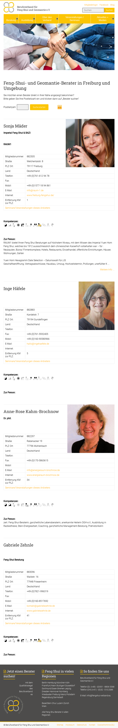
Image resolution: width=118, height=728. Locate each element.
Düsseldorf (70, 685)
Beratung (11, 20)
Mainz (63, 694)
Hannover (54, 691)
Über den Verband (47, 18)
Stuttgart (60, 685)
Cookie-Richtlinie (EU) (106, 725)
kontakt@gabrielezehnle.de (41, 605)
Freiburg (56, 694)
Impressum (70, 725)
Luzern (60, 703)
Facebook (104, 5)
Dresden (45, 691)
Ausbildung (27, 20)
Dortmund (46, 688)
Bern (49, 703)
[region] (59, 46)
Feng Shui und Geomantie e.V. (33, 9)
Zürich (66, 703)
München (61, 682)
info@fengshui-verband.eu (99, 695)
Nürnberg (63, 691)
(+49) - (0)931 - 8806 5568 (102, 687)
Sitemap (60, 725)
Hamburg (51, 682)
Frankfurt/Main (49, 685)
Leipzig (68, 688)
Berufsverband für (27, 6)
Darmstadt (58, 697)
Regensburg (47, 697)
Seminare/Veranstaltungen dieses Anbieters (27, 207)
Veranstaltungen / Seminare (74, 18)
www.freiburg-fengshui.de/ (40, 195)
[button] (8, 46)
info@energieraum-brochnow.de (43, 470)
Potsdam (70, 694)
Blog (112, 5)
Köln (67, 682)
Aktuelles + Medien (102, 18)
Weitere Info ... (107, 269)
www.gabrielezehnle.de (39, 610)
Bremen (60, 688)
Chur (54, 703)
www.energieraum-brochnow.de (43, 475)
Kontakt (92, 725)
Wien (44, 706)
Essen (54, 688)
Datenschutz (82, 725)
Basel (44, 703)
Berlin (44, 682)
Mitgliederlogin (91, 5)
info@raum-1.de (35, 190)
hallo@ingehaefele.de (38, 343)
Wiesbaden (47, 694)
